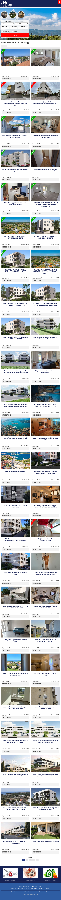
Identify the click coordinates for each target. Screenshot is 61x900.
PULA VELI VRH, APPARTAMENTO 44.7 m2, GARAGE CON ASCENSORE (15, 304)
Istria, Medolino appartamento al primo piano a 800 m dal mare (15, 708)
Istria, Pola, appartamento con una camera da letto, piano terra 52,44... (15, 539)
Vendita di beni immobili (28, 886)
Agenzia (20, 886)
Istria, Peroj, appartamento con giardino (46, 841)
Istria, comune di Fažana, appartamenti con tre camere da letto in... (45, 338)
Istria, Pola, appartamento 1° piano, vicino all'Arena (45, 607)
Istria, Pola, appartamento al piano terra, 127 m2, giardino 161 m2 (45, 405)
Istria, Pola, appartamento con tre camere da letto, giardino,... (46, 640)
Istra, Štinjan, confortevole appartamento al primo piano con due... (46, 102)
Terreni (47, 888)
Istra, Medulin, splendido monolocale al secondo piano (45, 136)
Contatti (39, 886)
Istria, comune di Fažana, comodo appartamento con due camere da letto (15, 371)
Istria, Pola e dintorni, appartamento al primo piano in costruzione (15, 775)
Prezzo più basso (19, 46)
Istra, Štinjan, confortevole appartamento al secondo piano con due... (15, 103)
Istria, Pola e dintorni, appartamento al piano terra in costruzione (45, 775)
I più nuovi (3, 46)
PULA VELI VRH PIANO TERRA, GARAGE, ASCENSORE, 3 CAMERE (15, 271)
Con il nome (11, 46)
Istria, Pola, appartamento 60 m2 (15, 471)
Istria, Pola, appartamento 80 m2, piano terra (45, 439)
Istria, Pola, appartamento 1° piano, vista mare (15, 506)
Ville (44, 888)
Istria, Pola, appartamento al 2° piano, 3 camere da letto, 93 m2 (45, 808)
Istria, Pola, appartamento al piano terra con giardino (15, 170)
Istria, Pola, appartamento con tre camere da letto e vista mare (46, 573)
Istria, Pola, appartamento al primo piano (15, 640)
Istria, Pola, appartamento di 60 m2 (15, 438)
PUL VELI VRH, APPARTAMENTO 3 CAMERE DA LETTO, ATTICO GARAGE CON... (45, 271)
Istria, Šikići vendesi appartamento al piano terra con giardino (45, 741)
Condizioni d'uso (15, 891)
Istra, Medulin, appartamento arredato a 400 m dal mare (15, 136)
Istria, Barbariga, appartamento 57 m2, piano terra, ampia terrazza (15, 607)
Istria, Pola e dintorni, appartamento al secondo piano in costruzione (15, 808)
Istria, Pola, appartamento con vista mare (15, 573)
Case (21, 15)
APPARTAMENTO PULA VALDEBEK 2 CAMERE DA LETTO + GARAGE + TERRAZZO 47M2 (45, 204)
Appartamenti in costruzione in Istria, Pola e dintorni (15, 842)
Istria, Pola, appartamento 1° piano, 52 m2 (45, 674)
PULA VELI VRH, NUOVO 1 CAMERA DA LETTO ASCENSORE (15, 338)
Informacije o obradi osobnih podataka (39, 891)
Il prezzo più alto (29, 46)
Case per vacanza (38, 888)
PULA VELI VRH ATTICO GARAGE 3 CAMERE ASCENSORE (15, 237)
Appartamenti (13, 15)
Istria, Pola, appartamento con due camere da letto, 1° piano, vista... (45, 472)
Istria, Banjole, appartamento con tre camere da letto (46, 539)
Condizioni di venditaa (25, 891)
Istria (36, 886)
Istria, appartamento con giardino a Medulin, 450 (45, 371)
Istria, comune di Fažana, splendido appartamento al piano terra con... (15, 405)
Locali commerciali (25, 888)
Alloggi (4, 15)
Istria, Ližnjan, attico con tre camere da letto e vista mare (15, 674)
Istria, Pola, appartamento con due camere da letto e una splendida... (45, 506)
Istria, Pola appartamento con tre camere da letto (45, 708)
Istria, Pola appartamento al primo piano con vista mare (15, 203)
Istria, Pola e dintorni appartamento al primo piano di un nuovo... (15, 741)
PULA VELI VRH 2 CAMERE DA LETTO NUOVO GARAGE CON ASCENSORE (45, 304)
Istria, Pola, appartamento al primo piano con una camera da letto (45, 170)
